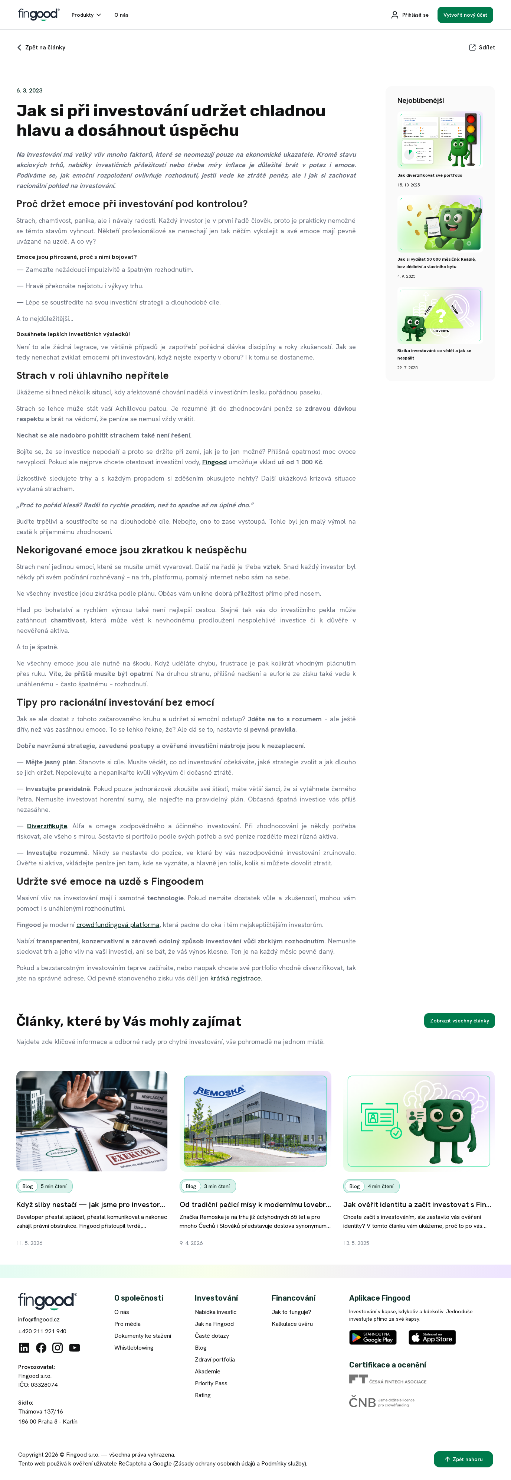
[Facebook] (41, 1348)
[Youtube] (75, 1348)
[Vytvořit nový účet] (465, 15)
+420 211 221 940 (42, 1331)
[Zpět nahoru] (463, 1459)
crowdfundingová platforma (118, 924)
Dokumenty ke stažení (142, 1336)
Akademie (207, 1371)
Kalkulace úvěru (292, 1324)
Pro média (127, 1324)
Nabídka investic (215, 1312)
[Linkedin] (24, 1348)
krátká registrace (235, 978)
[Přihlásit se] (409, 15)
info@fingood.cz (39, 1319)
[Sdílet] (482, 47)
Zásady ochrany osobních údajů (215, 1463)
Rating (203, 1395)
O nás (121, 1312)
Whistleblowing (134, 1347)
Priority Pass (211, 1383)
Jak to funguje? (291, 1312)
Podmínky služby (283, 1463)
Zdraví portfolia (215, 1359)
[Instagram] (57, 1348)
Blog (201, 1347)
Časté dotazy (212, 1336)
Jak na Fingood (214, 1324)
